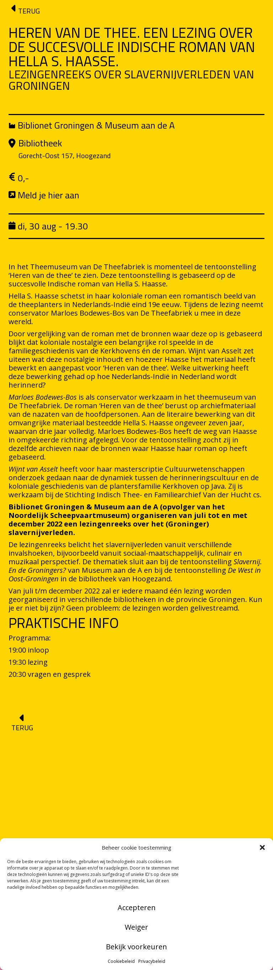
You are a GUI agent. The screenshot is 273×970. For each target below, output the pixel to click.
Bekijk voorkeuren (136, 946)
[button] (262, 847)
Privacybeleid (151, 961)
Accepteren (137, 907)
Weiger (136, 927)
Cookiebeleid (121, 961)
